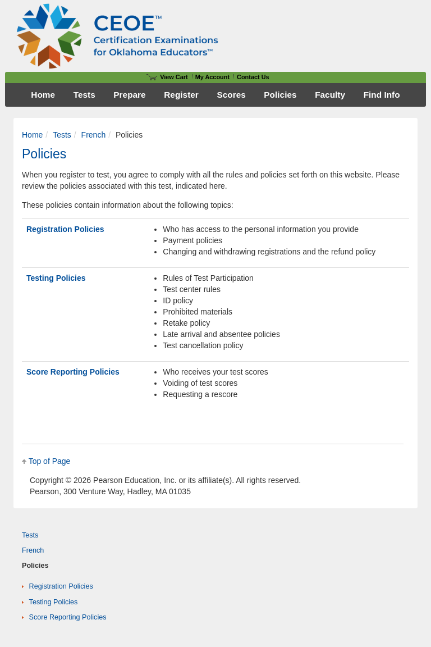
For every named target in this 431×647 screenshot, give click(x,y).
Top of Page (50, 461)
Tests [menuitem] (84, 94)
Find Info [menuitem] (382, 94)
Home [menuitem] (43, 94)
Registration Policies (65, 229)
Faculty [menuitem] (330, 94)
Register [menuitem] (181, 94)
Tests (62, 134)
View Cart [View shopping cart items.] (167, 77)
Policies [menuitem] (280, 94)
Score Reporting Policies (73, 371)
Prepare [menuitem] (129, 94)
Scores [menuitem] (231, 94)
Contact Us (253, 77)
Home (32, 134)
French (93, 134)
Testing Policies (56, 278)
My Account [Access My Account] (212, 77)
